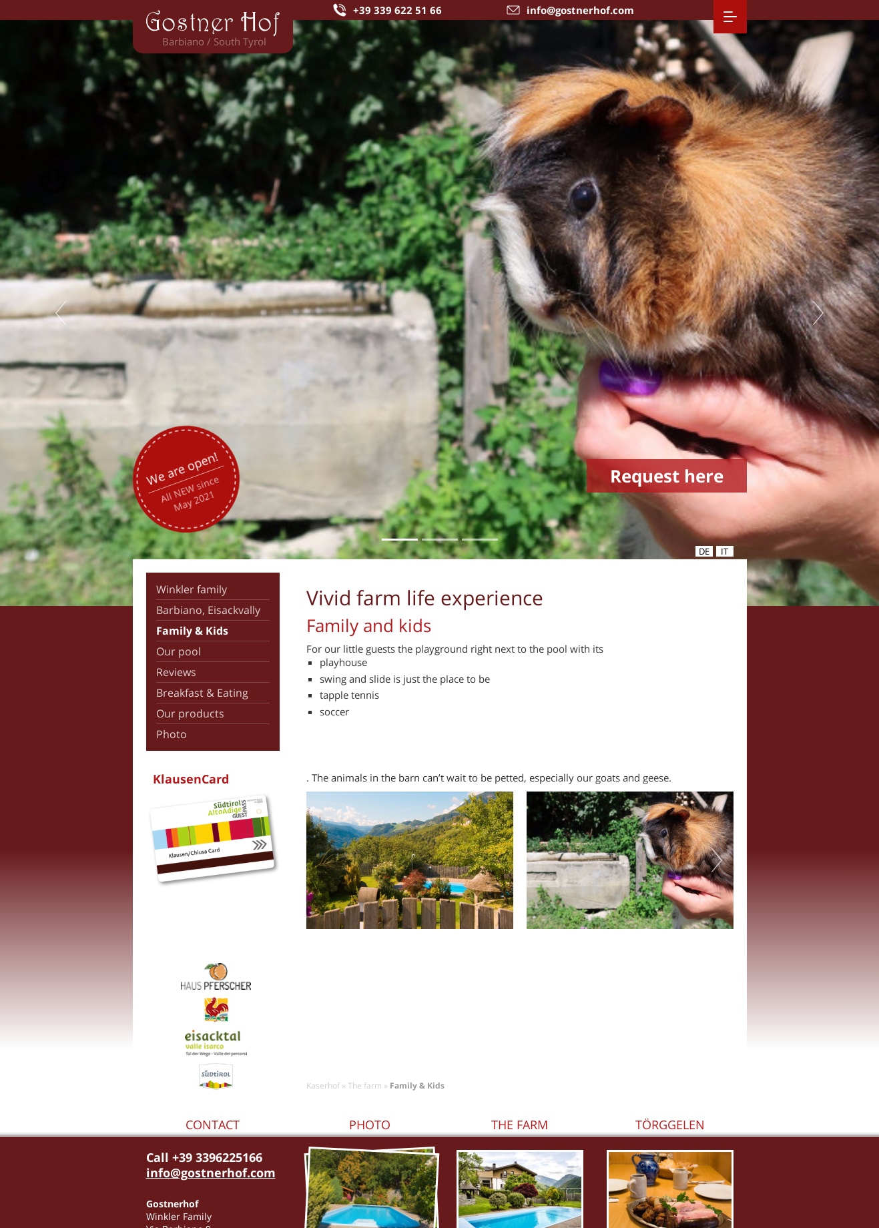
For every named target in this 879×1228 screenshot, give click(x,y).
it (724, 551)
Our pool (178, 651)
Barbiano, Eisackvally (208, 610)
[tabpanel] (439, 313)
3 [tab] (479, 540)
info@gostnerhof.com (211, 1173)
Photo (171, 734)
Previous (61, 313)
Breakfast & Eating (202, 692)
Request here (666, 476)
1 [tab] (399, 540)
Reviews (176, 672)
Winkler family (191, 589)
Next (818, 313)
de (704, 551)
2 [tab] (439, 540)
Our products (190, 713)
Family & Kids (192, 630)
